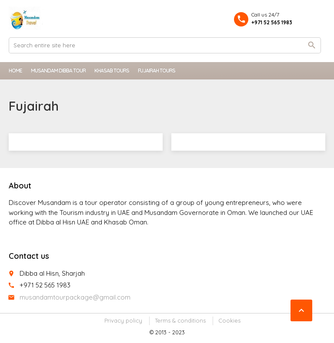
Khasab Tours (111, 70)
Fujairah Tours (156, 70)
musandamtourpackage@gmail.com (75, 297)
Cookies (229, 320)
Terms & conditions (180, 320)
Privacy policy (123, 320)
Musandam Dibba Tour (58, 70)
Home (15, 70)
